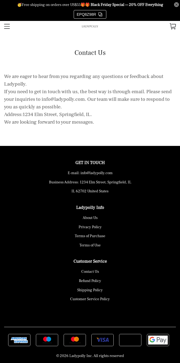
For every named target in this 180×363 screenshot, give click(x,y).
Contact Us (90, 271)
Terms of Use (90, 245)
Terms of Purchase (90, 236)
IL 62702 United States (90, 191)
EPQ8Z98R (89, 14)
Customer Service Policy (90, 299)
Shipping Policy (90, 290)
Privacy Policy (90, 227)
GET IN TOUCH (90, 162)
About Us (90, 217)
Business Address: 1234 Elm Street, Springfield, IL (90, 182)
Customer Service (90, 261)
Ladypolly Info (90, 207)
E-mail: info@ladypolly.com (90, 173)
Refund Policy (90, 280)
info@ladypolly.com (63, 99)
